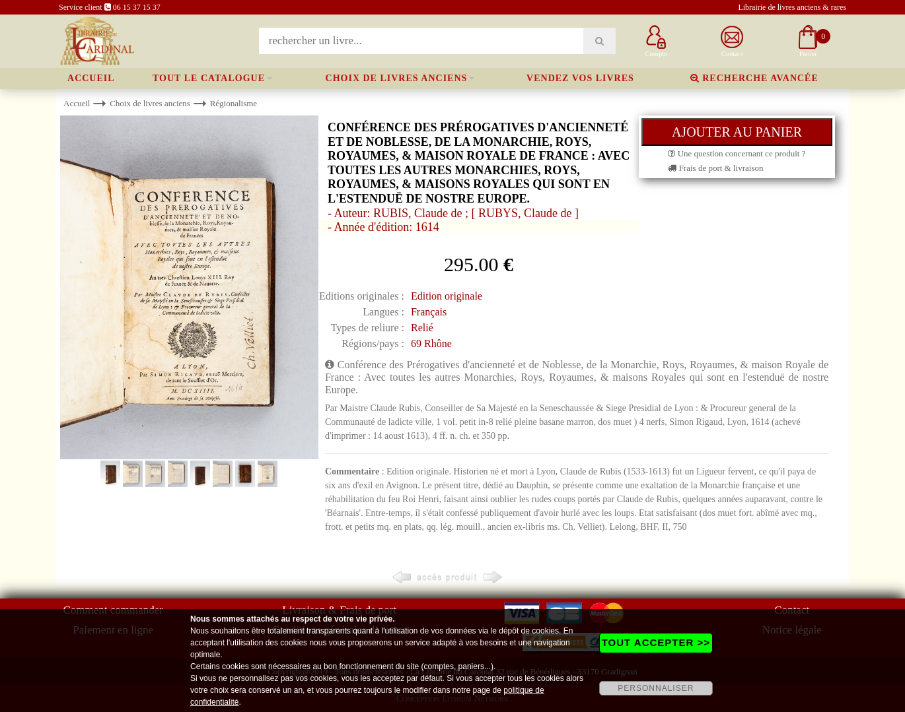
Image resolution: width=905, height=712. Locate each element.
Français (429, 311)
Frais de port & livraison (715, 168)
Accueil (91, 78)
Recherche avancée (754, 78)
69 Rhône (431, 343)
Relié (422, 327)
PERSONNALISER (656, 688)
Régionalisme (234, 103)
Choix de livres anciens (397, 78)
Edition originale (446, 296)
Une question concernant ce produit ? (736, 153)
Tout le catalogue (209, 78)
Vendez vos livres (580, 78)
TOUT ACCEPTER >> (656, 642)
